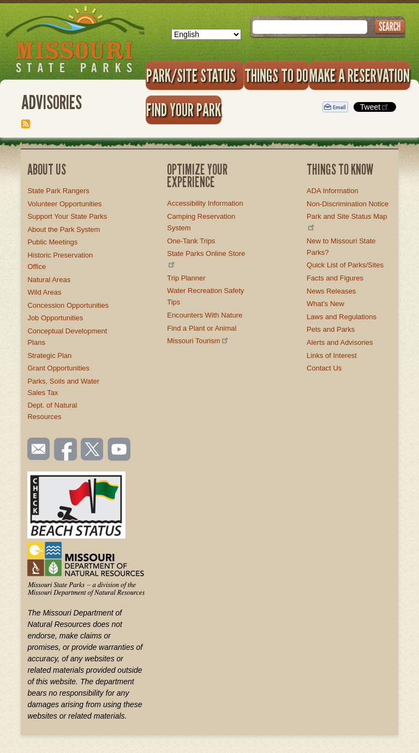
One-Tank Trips (191, 241)
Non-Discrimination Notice (347, 204)
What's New (325, 304)
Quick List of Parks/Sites (345, 265)
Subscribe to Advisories (25, 123)
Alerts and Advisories (340, 342)
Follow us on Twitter (91, 450)
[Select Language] (206, 34)
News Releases (331, 291)
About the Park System (63, 229)
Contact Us (324, 368)
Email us (36, 449)
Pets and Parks (331, 329)
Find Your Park (183, 109)
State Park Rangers (58, 191)
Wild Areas (44, 292)
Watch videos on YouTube (119, 450)
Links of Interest (332, 355)
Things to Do (276, 75)
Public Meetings (52, 242)
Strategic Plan (49, 355)
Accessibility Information (205, 203)
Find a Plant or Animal (201, 328)
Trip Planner (186, 278)
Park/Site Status (194, 75)
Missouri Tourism (198, 341)
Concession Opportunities (68, 305)
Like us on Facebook (66, 450)
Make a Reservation (359, 75)
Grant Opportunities (58, 368)
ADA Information (332, 191)
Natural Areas (48, 280)
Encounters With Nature (204, 315)
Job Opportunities (55, 318)
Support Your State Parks (67, 216)
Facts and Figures (335, 278)
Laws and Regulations (341, 317)
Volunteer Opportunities (64, 204)
